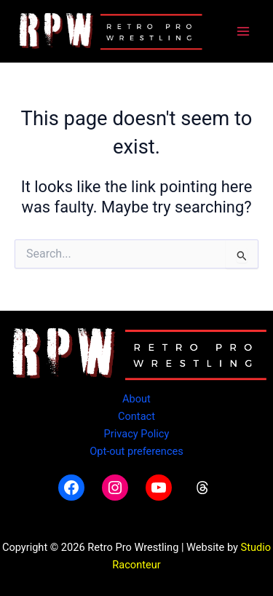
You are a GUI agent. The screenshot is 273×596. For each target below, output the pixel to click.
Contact (136, 416)
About (136, 398)
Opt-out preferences (136, 451)
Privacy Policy (137, 433)
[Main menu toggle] (243, 31)
